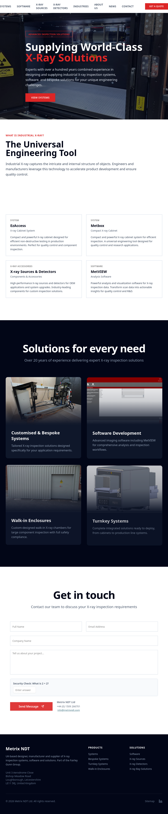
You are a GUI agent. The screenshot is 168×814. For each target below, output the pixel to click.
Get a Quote (156, 6)
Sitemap (150, 801)
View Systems (40, 98)
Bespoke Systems (98, 759)
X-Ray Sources (42, 6)
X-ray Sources (137, 759)
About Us (98, 6)
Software (23, 6)
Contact (128, 6)
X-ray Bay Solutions (141, 769)
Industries (81, 6)
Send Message (31, 708)
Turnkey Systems (98, 764)
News (112, 6)
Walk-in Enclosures (99, 769)
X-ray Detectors (139, 764)
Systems (5, 6)
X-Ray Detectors (60, 6)
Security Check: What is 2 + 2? (31, 685)
